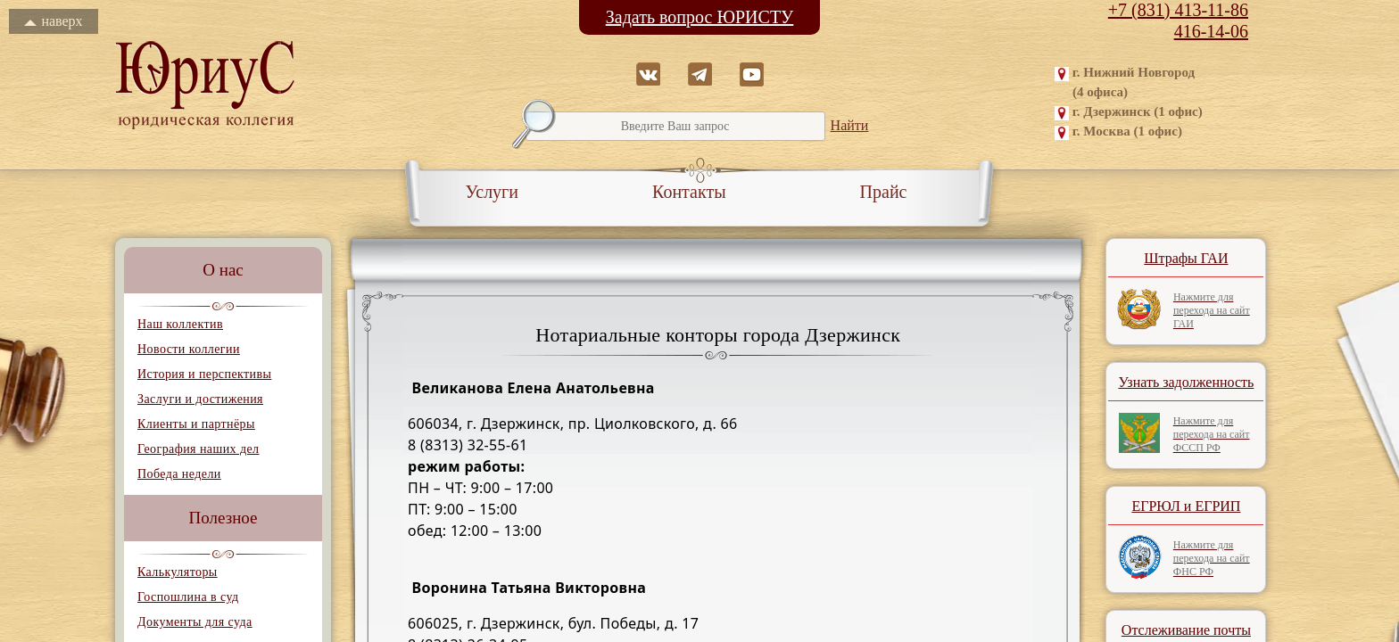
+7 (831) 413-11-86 (1178, 10)
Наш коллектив (180, 324)
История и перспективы (204, 374)
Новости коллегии (188, 349)
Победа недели (179, 474)
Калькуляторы (177, 572)
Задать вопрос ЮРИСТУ (700, 17)
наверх (53, 21)
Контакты (689, 192)
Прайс (883, 192)
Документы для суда (194, 622)
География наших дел (198, 449)
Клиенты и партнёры (196, 424)
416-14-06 (1211, 31)
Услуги (492, 192)
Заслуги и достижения (200, 399)
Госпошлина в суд (187, 597)
